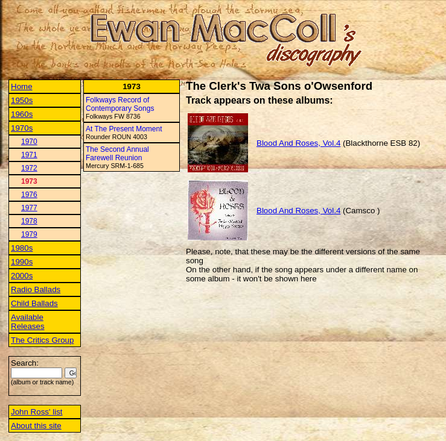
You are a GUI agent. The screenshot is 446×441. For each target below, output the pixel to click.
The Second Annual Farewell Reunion (117, 153)
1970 (29, 141)
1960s (22, 114)
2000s (22, 275)
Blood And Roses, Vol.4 (298, 143)
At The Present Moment (124, 129)
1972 (29, 168)
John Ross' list (37, 411)
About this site (36, 425)
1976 (29, 194)
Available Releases (28, 322)
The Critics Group (42, 340)
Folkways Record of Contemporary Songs (120, 104)
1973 (29, 181)
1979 (29, 234)
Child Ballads (34, 303)
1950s (22, 100)
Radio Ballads (35, 289)
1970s (22, 128)
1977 (29, 208)
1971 (29, 155)
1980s (22, 247)
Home (22, 86)
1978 (29, 221)
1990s (22, 261)
